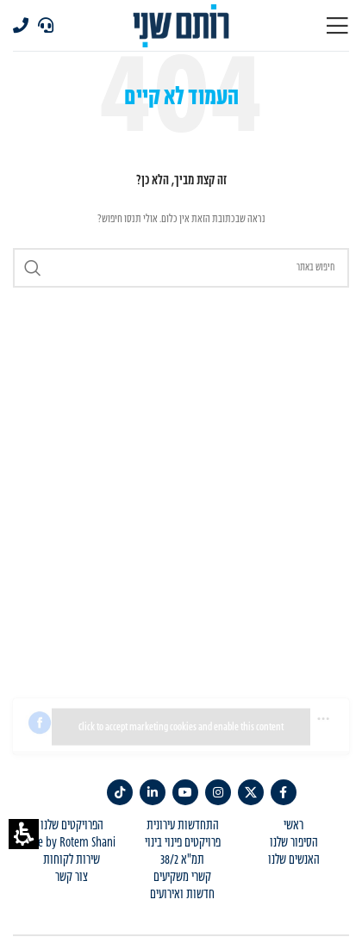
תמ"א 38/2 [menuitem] (182, 860)
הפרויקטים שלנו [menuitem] (72, 825)
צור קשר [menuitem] (71, 877)
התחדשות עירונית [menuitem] (183, 825)
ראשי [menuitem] (293, 825)
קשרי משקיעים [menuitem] (182, 877)
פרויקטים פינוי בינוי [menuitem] (183, 843)
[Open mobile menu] (337, 26)
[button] (24, 834)
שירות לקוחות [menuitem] (71, 860)
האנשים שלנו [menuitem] (294, 860)
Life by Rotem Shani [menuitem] (71, 843)
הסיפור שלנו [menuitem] (294, 843)
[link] (283, 792)
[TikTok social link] (120, 792)
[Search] (181, 268)
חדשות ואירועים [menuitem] (182, 894)
